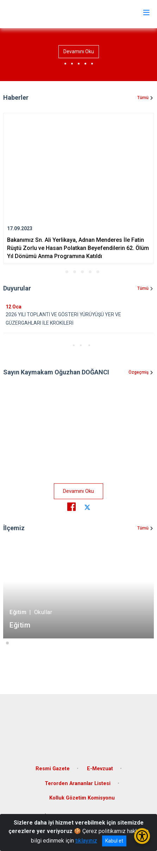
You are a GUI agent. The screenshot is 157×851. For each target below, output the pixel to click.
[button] (59, 271)
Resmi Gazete (53, 769)
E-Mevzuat (100, 769)
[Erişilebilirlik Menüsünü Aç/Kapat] (142, 836)
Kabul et (114, 841)
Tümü (143, 97)
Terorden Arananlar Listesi (78, 783)
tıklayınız (86, 840)
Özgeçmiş (138, 372)
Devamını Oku (78, 51)
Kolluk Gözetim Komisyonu (82, 798)
